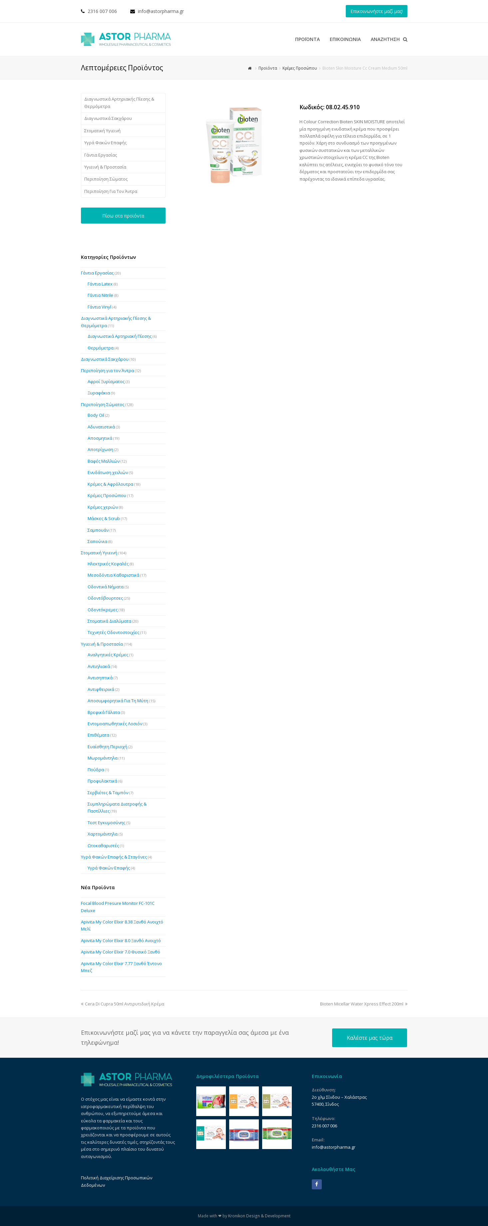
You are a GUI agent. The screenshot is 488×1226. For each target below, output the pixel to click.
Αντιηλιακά (99, 666)
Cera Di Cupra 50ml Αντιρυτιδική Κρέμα (122, 1004)
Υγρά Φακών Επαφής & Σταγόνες (114, 857)
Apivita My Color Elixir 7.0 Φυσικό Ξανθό (120, 952)
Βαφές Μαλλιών (104, 461)
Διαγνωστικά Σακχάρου (108, 118)
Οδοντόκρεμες (103, 610)
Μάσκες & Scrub (104, 518)
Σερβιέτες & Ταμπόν (108, 793)
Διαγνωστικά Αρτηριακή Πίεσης (120, 336)
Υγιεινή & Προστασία (105, 167)
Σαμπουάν (98, 530)
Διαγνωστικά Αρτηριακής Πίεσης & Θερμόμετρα (119, 102)
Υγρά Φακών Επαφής (105, 143)
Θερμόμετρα (101, 348)
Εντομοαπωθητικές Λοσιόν (115, 724)
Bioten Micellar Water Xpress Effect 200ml (363, 1004)
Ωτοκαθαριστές (103, 846)
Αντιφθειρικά (101, 689)
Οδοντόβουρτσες (105, 598)
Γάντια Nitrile (100, 295)
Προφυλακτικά (102, 781)
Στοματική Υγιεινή (102, 131)
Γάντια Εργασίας (100, 155)
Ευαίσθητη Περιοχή (107, 747)
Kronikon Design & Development (259, 1216)
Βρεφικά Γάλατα (104, 712)
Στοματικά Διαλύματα (109, 621)
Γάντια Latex (100, 284)
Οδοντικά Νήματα (106, 587)
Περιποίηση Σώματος (106, 179)
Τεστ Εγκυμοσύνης (106, 823)
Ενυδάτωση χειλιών (108, 472)
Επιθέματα (98, 735)
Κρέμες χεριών (103, 507)
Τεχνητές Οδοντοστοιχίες (113, 632)
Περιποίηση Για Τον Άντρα (110, 191)
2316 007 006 (102, 11)
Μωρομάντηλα (103, 758)
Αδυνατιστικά (101, 427)
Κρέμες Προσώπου (107, 495)
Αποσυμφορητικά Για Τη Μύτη (118, 701)
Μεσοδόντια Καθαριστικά (113, 575)
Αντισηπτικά (100, 678)
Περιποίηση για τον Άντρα (107, 370)
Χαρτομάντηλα (103, 834)
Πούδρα (96, 770)
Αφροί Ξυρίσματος (106, 381)
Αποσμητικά (100, 438)
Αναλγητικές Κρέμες (108, 655)
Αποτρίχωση (100, 449)
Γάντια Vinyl (99, 307)
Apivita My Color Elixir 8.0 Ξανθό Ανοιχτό (121, 940)
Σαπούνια (97, 541)
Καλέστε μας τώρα (369, 1037)
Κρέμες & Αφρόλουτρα (110, 484)
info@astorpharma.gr (161, 11)
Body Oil (96, 415)
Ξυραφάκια (99, 393)
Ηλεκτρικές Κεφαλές (108, 564)
